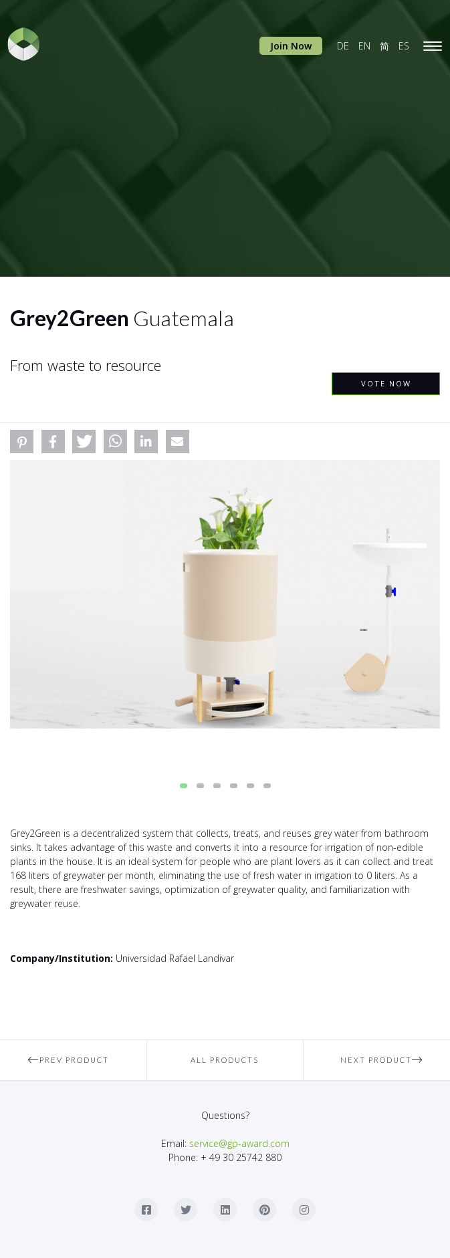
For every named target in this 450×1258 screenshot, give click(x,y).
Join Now (291, 45)
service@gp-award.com (239, 1143)
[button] (21, 441)
